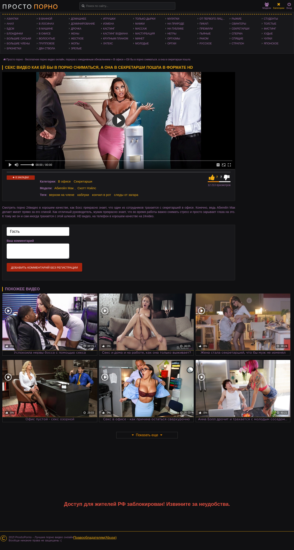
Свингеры (239, 23)
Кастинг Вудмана (115, 33)
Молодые (142, 43)
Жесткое (77, 38)
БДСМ (10, 28)
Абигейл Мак (64, 188)
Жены (75, 33)
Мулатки (173, 18)
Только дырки (145, 18)
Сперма (237, 33)
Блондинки (15, 33)
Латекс (108, 43)
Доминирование (83, 23)
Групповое (47, 43)
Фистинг (270, 28)
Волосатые (47, 38)
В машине (46, 28)
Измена (108, 23)
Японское (271, 43)
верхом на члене (61, 195)
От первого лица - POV (213, 18)
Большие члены (18, 43)
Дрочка (76, 28)
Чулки (268, 38)
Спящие (237, 38)
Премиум (206, 28)
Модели (267, 6)
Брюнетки (14, 48)
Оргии (171, 43)
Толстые (270, 23)
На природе (175, 23)
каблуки (83, 195)
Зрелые (76, 48)
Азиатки (12, 18)
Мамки (140, 23)
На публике (175, 28)
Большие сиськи (19, 38)
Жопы (75, 43)
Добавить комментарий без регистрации (44, 267)
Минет (140, 38)
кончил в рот (101, 195)
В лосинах (46, 23)
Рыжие (237, 18)
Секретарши (240, 28)
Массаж (141, 28)
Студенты (271, 18)
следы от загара (126, 195)
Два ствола (47, 48)
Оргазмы (173, 38)
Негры (171, 33)
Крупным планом (115, 38)
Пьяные (205, 33)
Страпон (238, 43)
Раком (204, 38)
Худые (268, 33)
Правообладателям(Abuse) (95, 537)
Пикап (204, 23)
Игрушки (109, 18)
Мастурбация (145, 33)
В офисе (45, 33)
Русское (206, 43)
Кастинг (109, 28)
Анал (10, 23)
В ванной (45, 18)
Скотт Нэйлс (86, 188)
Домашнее (78, 18)
